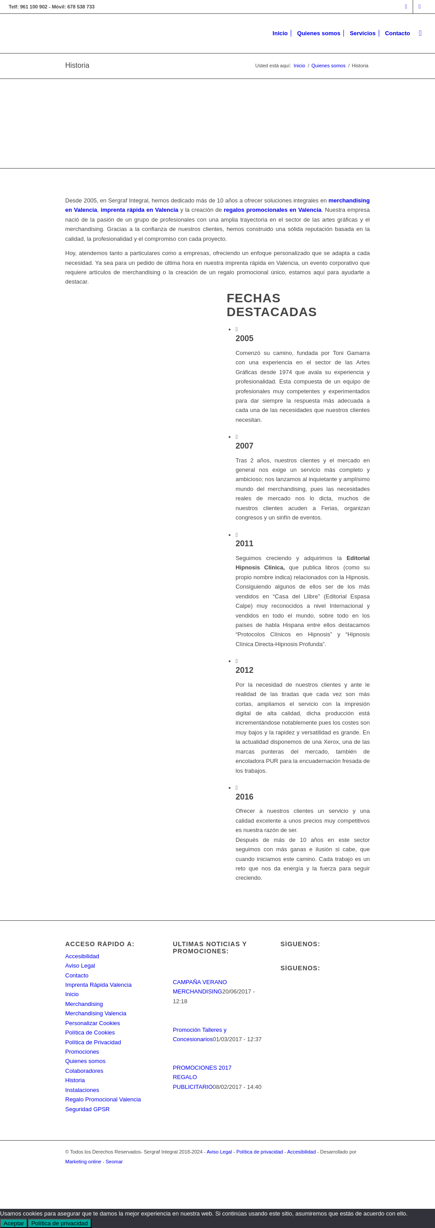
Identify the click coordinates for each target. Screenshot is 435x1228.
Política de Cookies (90, 1032)
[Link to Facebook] (406, 6)
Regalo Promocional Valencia (103, 1099)
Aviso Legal (80, 965)
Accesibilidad (82, 956)
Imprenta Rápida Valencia (98, 984)
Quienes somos (85, 1061)
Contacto (76, 975)
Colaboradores (84, 1070)
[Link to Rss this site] (420, 6)
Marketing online (83, 1161)
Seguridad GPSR (87, 1109)
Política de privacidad (259, 1151)
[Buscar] (420, 33)
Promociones (82, 1051)
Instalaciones (82, 1090)
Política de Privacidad (93, 1042)
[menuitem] (280, 33)
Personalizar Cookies (92, 1023)
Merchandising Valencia (95, 1013)
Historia (77, 65)
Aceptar (14, 1223)
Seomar (114, 1161)
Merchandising (84, 1004)
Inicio (72, 994)
